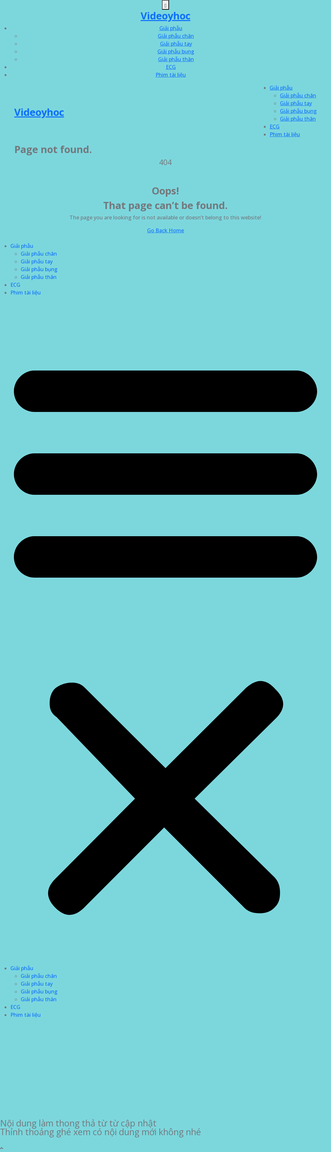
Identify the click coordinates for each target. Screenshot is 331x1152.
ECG (171, 67)
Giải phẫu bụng (175, 51)
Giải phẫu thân (176, 59)
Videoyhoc (165, 15)
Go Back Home (165, 230)
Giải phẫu (170, 28)
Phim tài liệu (170, 74)
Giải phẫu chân (176, 35)
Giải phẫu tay (176, 43)
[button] (165, 633)
